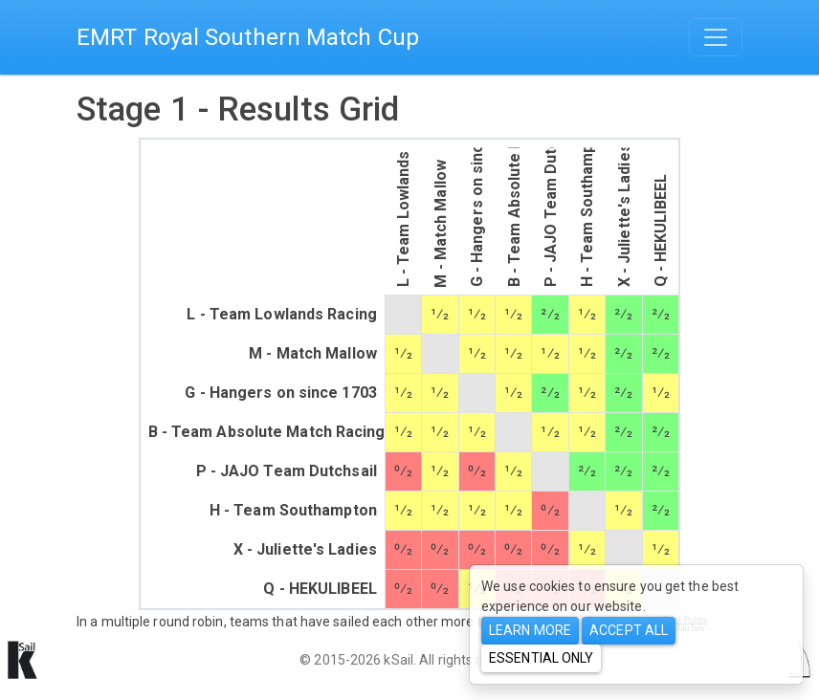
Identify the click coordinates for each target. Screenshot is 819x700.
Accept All (628, 630)
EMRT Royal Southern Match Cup (248, 37)
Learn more (530, 630)
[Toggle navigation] (715, 37)
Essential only (541, 658)
